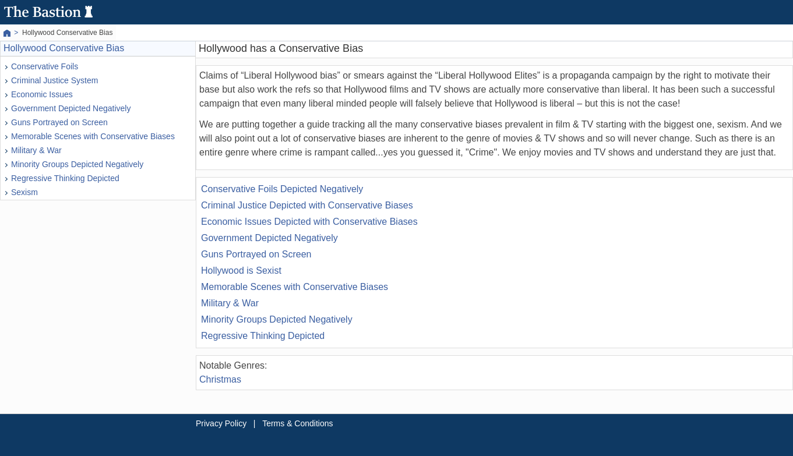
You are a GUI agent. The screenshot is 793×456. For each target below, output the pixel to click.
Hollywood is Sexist (241, 270)
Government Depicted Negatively (71, 108)
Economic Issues (42, 94)
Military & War (36, 150)
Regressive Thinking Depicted (65, 178)
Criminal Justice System (54, 80)
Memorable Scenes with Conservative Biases (93, 136)
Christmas (220, 379)
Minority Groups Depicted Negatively (77, 164)
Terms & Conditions (297, 423)
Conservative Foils (44, 66)
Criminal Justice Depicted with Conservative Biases (307, 205)
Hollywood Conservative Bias (63, 48)
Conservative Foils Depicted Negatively (282, 189)
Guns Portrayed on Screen (59, 122)
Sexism (24, 192)
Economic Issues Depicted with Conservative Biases (309, 222)
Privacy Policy (221, 423)
